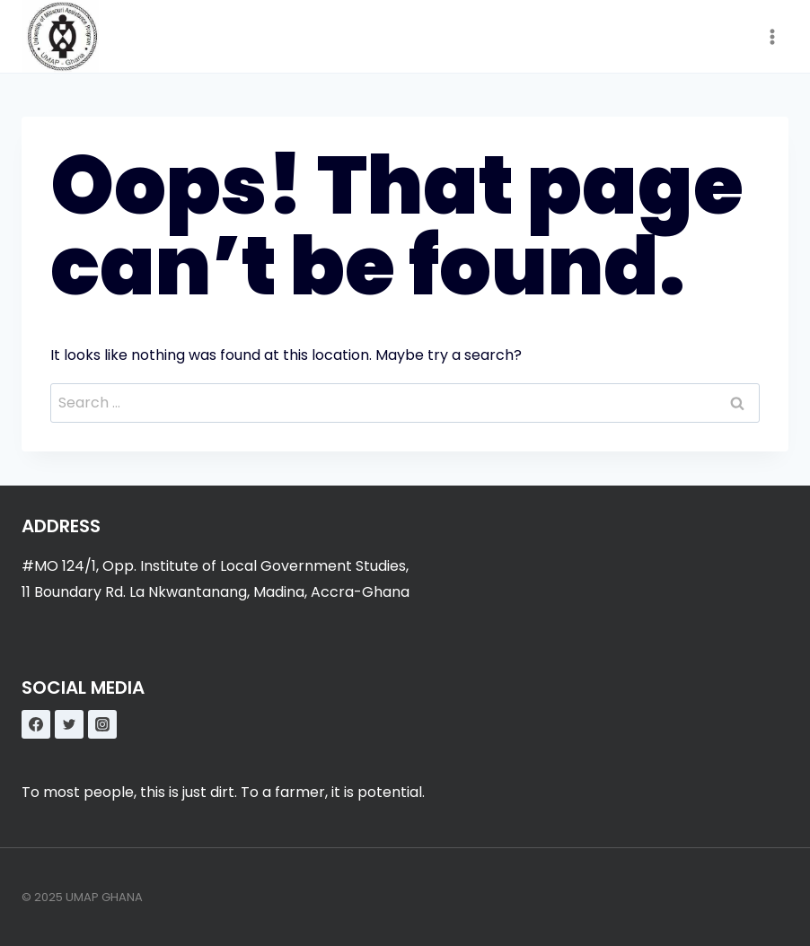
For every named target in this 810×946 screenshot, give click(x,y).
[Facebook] (36, 724)
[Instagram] (102, 724)
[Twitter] (69, 724)
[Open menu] (771, 36)
